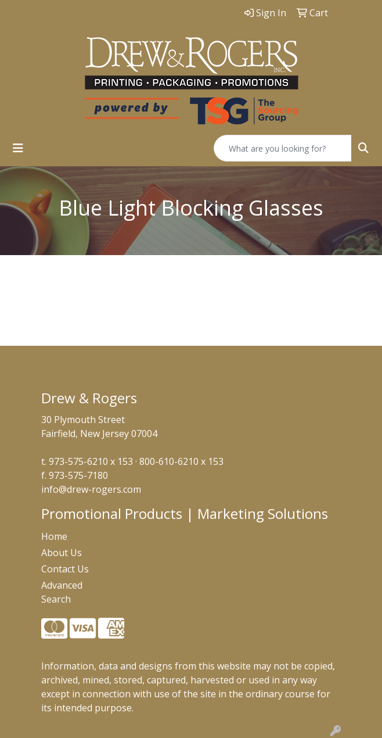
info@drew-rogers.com (91, 489)
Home (54, 536)
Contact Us (65, 569)
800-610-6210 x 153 (181, 461)
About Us (61, 552)
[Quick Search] (283, 148)
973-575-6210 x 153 (91, 461)
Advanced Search (61, 592)
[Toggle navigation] (18, 148)
